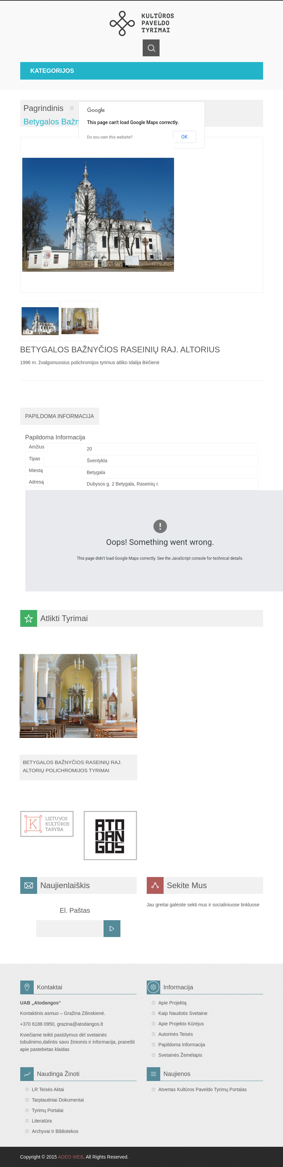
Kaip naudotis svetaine (183, 1013)
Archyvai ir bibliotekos (55, 1131)
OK (184, 137)
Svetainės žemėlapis (180, 1055)
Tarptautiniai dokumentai (58, 1100)
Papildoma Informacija (59, 416)
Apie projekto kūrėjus (181, 1023)
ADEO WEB (70, 1157)
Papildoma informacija (182, 1044)
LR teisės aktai (48, 1089)
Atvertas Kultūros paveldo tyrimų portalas (203, 1089)
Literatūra (42, 1121)
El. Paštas (75, 910)
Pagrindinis (44, 108)
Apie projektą (173, 1002)
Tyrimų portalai (47, 1110)
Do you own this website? (110, 137)
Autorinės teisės (176, 1034)
